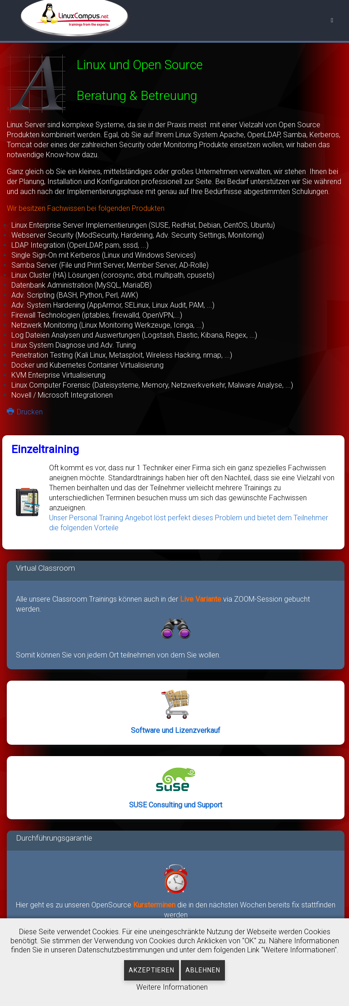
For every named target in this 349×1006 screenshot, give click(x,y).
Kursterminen (155, 905)
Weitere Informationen (172, 987)
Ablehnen (202, 970)
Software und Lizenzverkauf (175, 730)
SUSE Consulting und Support (175, 805)
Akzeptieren (151, 970)
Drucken (25, 412)
